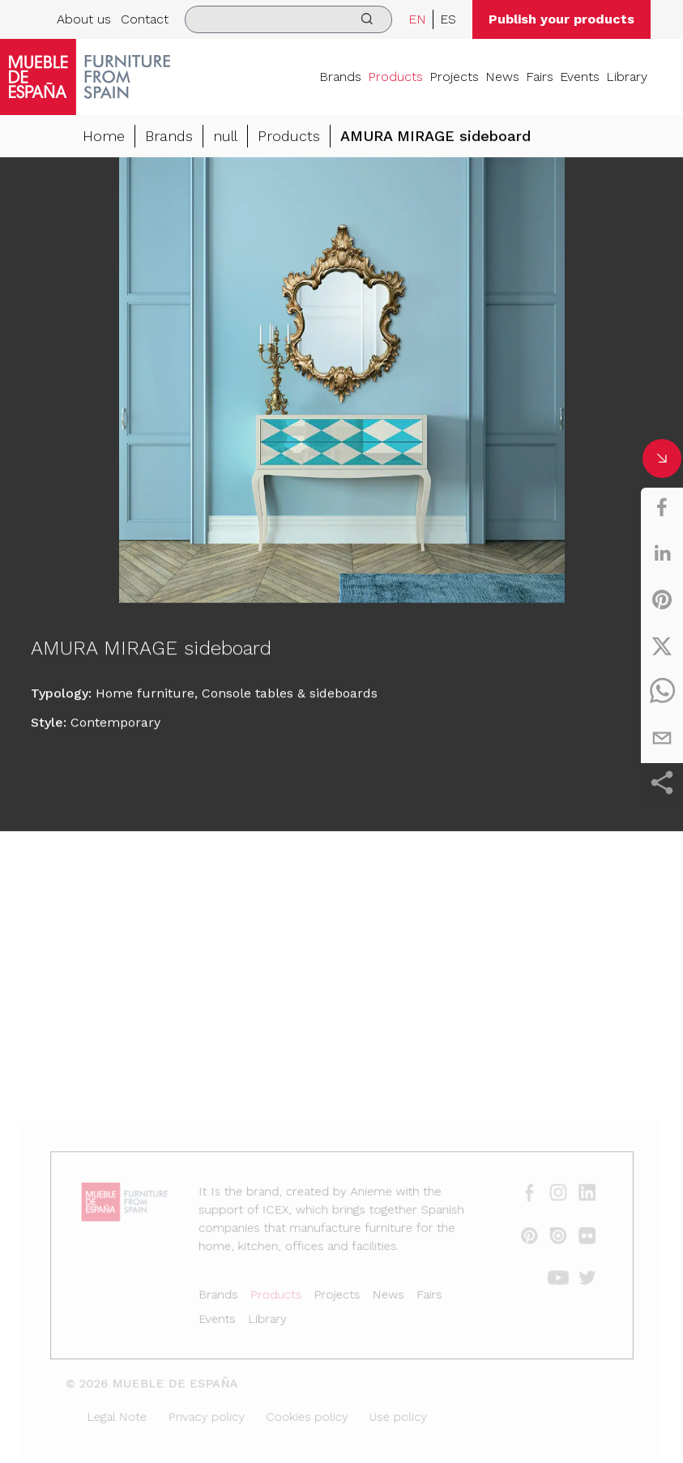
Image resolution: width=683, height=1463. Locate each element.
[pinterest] (661, 599)
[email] (661, 738)
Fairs (539, 76)
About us (84, 19)
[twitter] (661, 645)
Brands (340, 76)
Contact (145, 19)
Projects (454, 76)
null (225, 136)
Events (580, 76)
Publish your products (561, 19)
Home (104, 136)
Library (626, 76)
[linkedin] (661, 553)
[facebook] (661, 507)
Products (395, 76)
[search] (288, 19)
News (502, 76)
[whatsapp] (661, 691)
